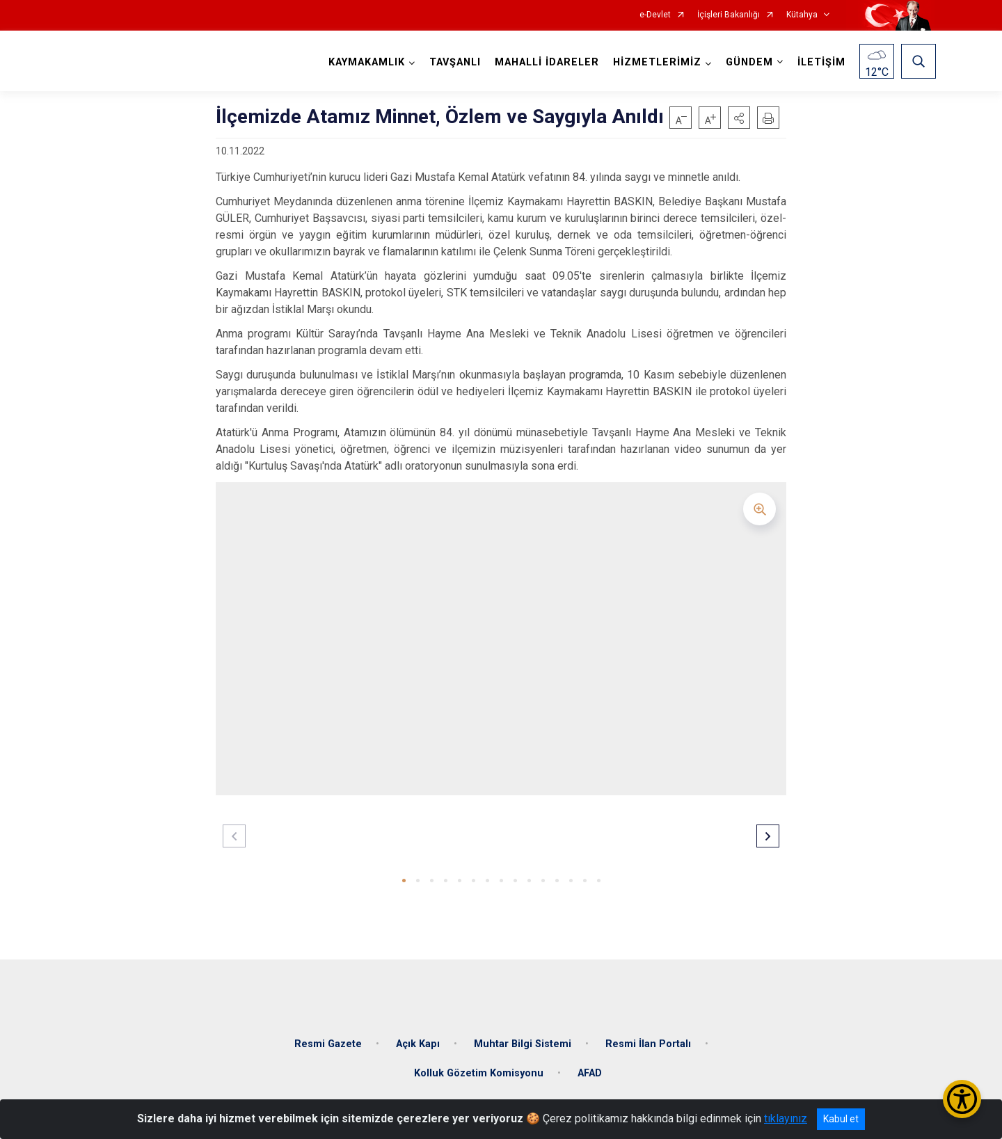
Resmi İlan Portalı (648, 1038)
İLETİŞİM (820, 62)
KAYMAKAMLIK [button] (365, 62)
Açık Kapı (418, 1038)
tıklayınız (785, 1118)
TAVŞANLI (453, 62)
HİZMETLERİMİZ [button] (656, 62)
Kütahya (802, 14)
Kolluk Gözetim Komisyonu (478, 1067)
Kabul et (841, 1118)
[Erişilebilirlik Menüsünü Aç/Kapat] (962, 1099)
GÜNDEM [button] (748, 62)
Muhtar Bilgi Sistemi (522, 1038)
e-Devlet (655, 14)
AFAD (590, 1067)
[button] (739, 117)
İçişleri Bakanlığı (728, 14)
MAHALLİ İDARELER (545, 62)
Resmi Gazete (328, 1038)
